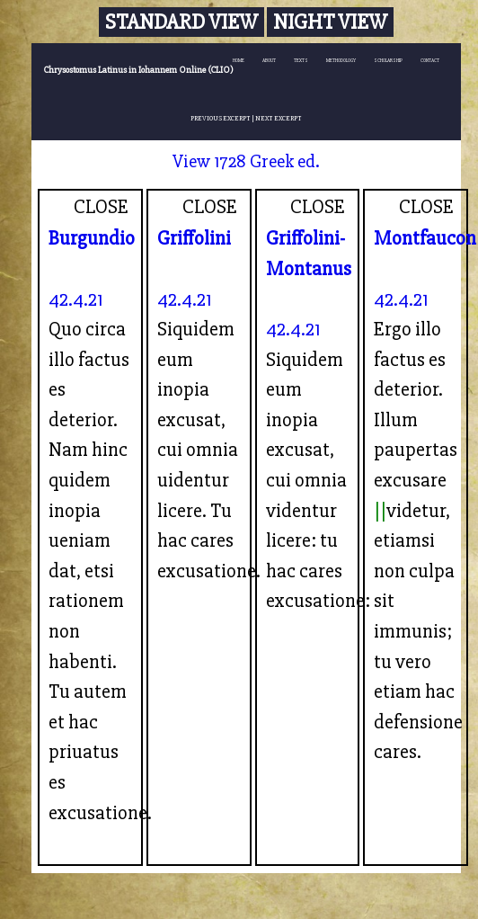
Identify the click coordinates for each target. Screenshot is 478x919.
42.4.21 (76, 299)
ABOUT (269, 61)
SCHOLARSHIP (388, 61)
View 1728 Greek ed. (246, 161)
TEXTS (301, 61)
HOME (238, 61)
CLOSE (101, 206)
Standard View (181, 22)
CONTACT (429, 61)
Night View (330, 22)
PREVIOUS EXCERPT (220, 118)
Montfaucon (425, 238)
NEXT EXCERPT (278, 118)
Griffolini (194, 238)
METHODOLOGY (341, 61)
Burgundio (92, 238)
